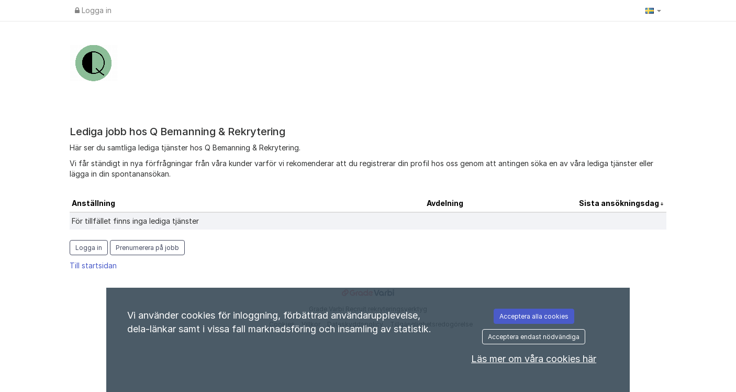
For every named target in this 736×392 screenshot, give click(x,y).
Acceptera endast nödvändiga (533, 337)
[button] (653, 10)
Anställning (93, 203)
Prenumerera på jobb (147, 248)
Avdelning (445, 203)
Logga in (93, 10)
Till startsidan (93, 265)
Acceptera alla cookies (533, 316)
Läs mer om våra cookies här (533, 358)
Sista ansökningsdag (620, 203)
